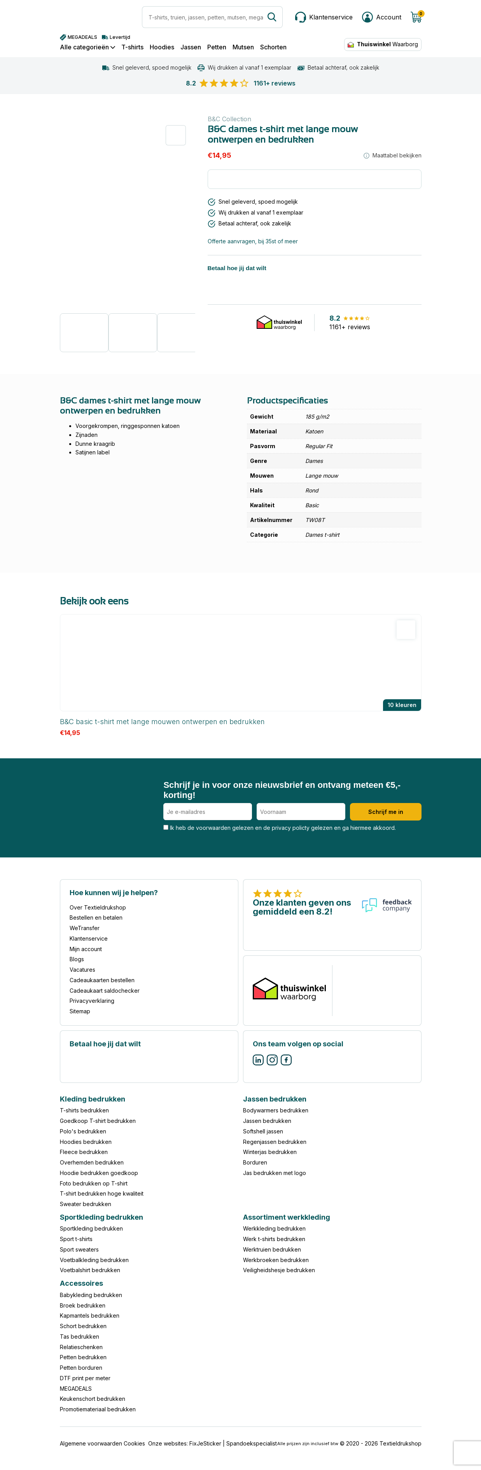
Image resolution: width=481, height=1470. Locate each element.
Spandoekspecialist (251, 1443)
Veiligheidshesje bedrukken (279, 1270)
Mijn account (86, 949)
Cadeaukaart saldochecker (105, 990)
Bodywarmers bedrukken (275, 1110)
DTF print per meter (85, 1378)
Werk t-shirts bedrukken (274, 1239)
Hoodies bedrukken (86, 1141)
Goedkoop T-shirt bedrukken (98, 1120)
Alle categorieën (87, 47)
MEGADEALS (76, 1388)
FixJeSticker (205, 1443)
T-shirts (132, 47)
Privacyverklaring (92, 1000)
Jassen (190, 47)
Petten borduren (81, 1367)
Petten (216, 47)
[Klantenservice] (324, 17)
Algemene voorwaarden (91, 1443)
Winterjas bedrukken (270, 1152)
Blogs (77, 959)
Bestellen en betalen (96, 917)
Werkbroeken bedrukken (276, 1260)
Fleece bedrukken (84, 1152)
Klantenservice (89, 938)
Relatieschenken (81, 1347)
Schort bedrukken (83, 1326)
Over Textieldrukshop (98, 907)
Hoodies (162, 47)
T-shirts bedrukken (84, 1110)
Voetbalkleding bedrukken (94, 1260)
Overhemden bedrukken (92, 1162)
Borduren (255, 1162)
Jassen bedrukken (267, 1120)
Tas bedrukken (79, 1336)
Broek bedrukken (82, 1305)
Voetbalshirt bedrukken (90, 1270)
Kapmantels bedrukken (89, 1315)
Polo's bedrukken (83, 1131)
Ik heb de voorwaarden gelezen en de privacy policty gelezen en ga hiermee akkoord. (279, 827)
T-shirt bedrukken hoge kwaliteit (101, 1193)
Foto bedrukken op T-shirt (94, 1183)
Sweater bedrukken (85, 1204)
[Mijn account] (381, 17)
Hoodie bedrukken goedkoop (99, 1173)
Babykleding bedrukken (91, 1295)
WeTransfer (85, 928)
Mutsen (243, 47)
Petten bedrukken (83, 1357)
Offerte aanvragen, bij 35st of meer (253, 241)
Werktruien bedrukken (272, 1249)
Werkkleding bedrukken (274, 1228)
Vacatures (82, 969)
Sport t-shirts (76, 1239)
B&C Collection (229, 119)
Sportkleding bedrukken (91, 1228)
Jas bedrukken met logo (274, 1173)
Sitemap (80, 1011)
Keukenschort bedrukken (92, 1398)
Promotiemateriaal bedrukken (98, 1409)
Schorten (273, 47)
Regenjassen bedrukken (274, 1141)
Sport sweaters (79, 1249)
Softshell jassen (263, 1131)
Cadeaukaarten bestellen (102, 980)
